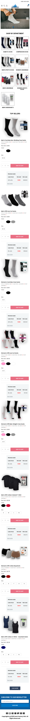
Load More (15, 688)
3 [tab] (16, 27)
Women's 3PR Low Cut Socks (9, 353)
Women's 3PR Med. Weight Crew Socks (13, 424)
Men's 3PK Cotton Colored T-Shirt (11, 495)
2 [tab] (15, 27)
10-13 (3, 158)
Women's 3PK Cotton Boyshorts (10, 566)
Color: (2, 148)
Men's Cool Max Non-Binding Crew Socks (13, 140)
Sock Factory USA (20, 716)
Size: (2, 155)
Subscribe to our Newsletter (14, 697)
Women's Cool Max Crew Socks (10, 282)
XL (19, 512)
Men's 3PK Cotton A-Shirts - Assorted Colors (14, 637)
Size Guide (10, 183)
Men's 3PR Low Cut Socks (8, 211)
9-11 (3, 300)
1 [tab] (13, 27)
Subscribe (15, 705)
